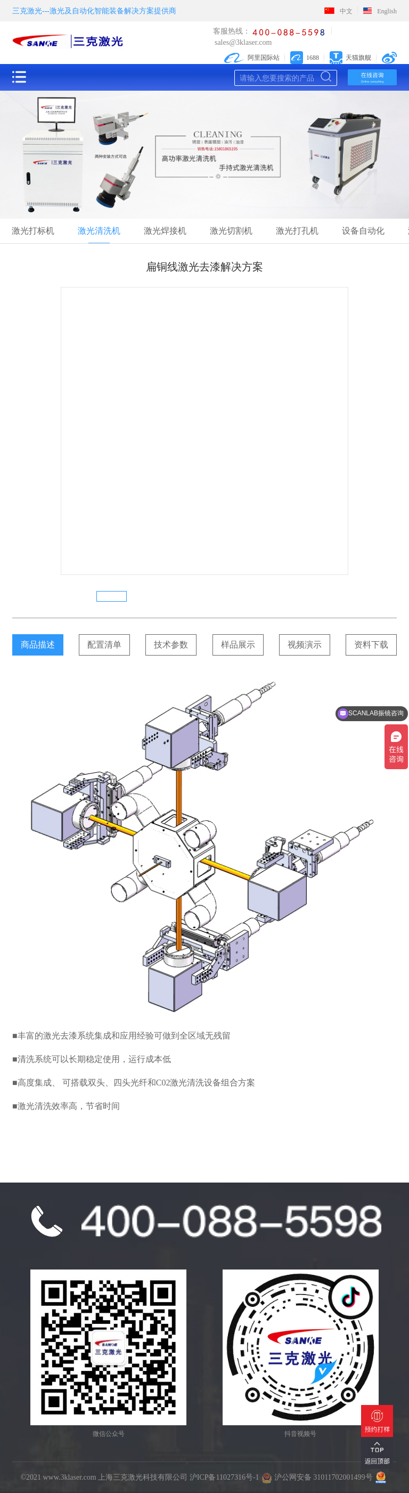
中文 (338, 11)
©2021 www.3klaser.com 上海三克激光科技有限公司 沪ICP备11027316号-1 (139, 1477)
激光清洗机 (99, 230)
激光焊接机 (165, 230)
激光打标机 (33, 230)
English (380, 11)
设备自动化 (363, 230)
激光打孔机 (297, 230)
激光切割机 (231, 230)
